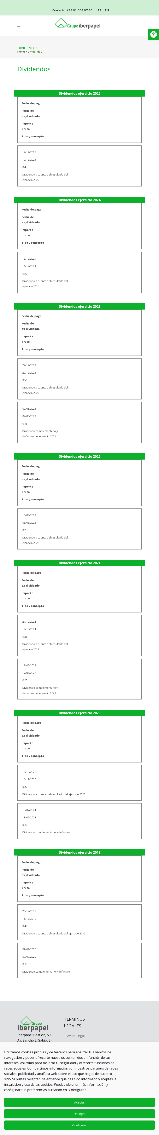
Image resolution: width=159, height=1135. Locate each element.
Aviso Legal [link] (76, 1035)
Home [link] (21, 51)
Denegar (79, 1114)
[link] (153, 34)
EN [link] (107, 10)
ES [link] (99, 10)
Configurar (79, 1125)
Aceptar (79, 1102)
